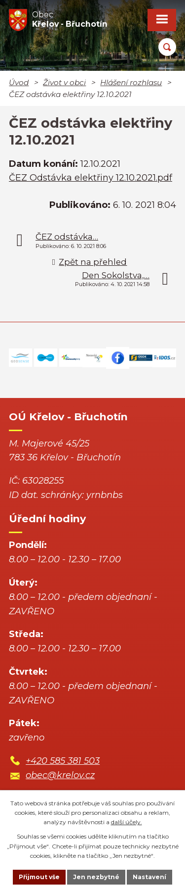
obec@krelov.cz (60, 775)
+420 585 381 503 (63, 760)
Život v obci (64, 82)
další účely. (126, 822)
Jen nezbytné (96, 877)
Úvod (19, 82)
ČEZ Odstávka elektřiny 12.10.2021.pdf (90, 177)
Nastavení (149, 877)
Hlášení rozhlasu (131, 82)
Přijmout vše (39, 877)
